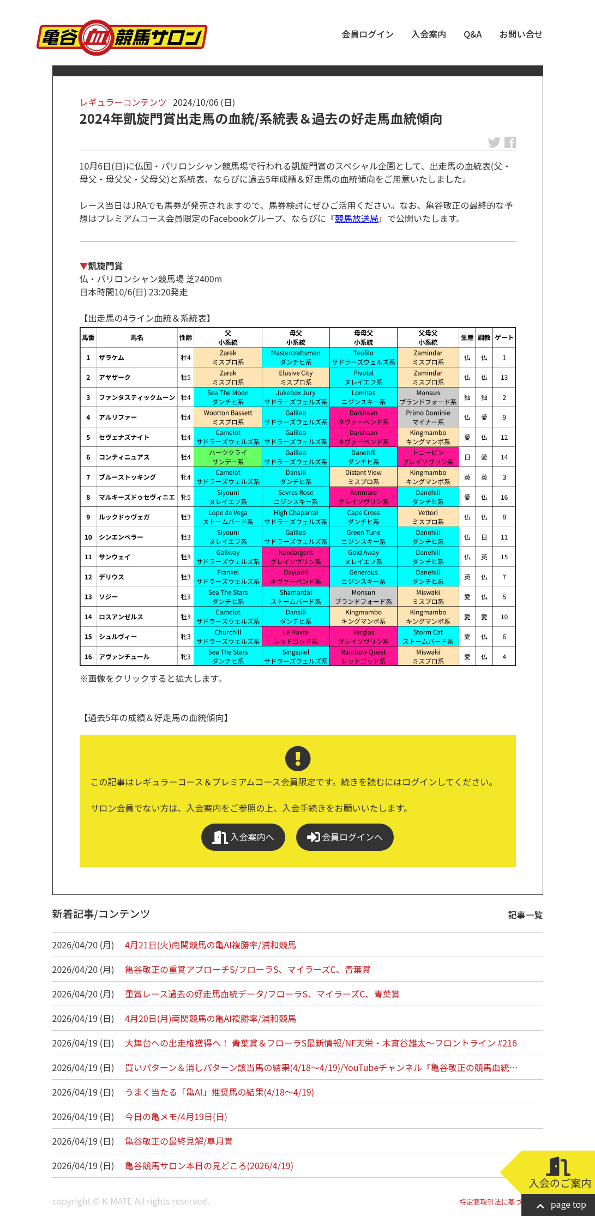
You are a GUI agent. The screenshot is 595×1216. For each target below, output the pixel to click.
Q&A (473, 33)
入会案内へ (243, 837)
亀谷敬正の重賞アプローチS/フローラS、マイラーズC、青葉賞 (248, 969)
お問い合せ (521, 33)
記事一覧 (525, 914)
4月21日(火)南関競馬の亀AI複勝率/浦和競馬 (210, 944)
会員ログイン (367, 33)
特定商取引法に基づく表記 (501, 1201)
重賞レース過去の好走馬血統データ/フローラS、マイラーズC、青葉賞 (262, 993)
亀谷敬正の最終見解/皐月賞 (179, 1140)
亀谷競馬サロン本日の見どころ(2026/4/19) (209, 1165)
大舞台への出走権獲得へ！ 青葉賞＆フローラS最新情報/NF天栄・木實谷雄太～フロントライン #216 (321, 1042)
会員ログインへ (345, 837)
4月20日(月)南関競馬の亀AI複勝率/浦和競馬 (210, 1018)
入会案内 (428, 33)
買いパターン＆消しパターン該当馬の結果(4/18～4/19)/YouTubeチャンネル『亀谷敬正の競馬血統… (321, 1067)
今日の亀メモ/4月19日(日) (176, 1116)
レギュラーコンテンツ (123, 101)
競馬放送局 (356, 218)
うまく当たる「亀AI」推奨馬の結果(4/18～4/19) (219, 1091)
